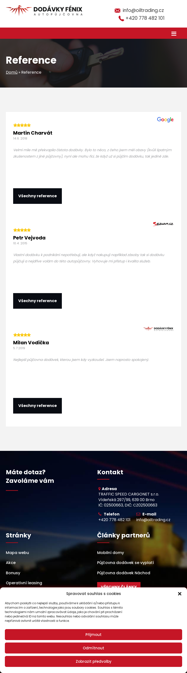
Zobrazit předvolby (94, 661)
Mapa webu (17, 552)
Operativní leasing (24, 583)
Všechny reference (37, 196)
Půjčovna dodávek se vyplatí (125, 562)
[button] (179, 593)
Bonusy (13, 573)
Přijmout (93, 634)
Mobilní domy (110, 552)
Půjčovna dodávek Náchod (123, 573)
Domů (12, 72)
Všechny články (119, 587)
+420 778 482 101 (145, 18)
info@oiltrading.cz (143, 10)
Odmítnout (93, 648)
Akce (11, 562)
